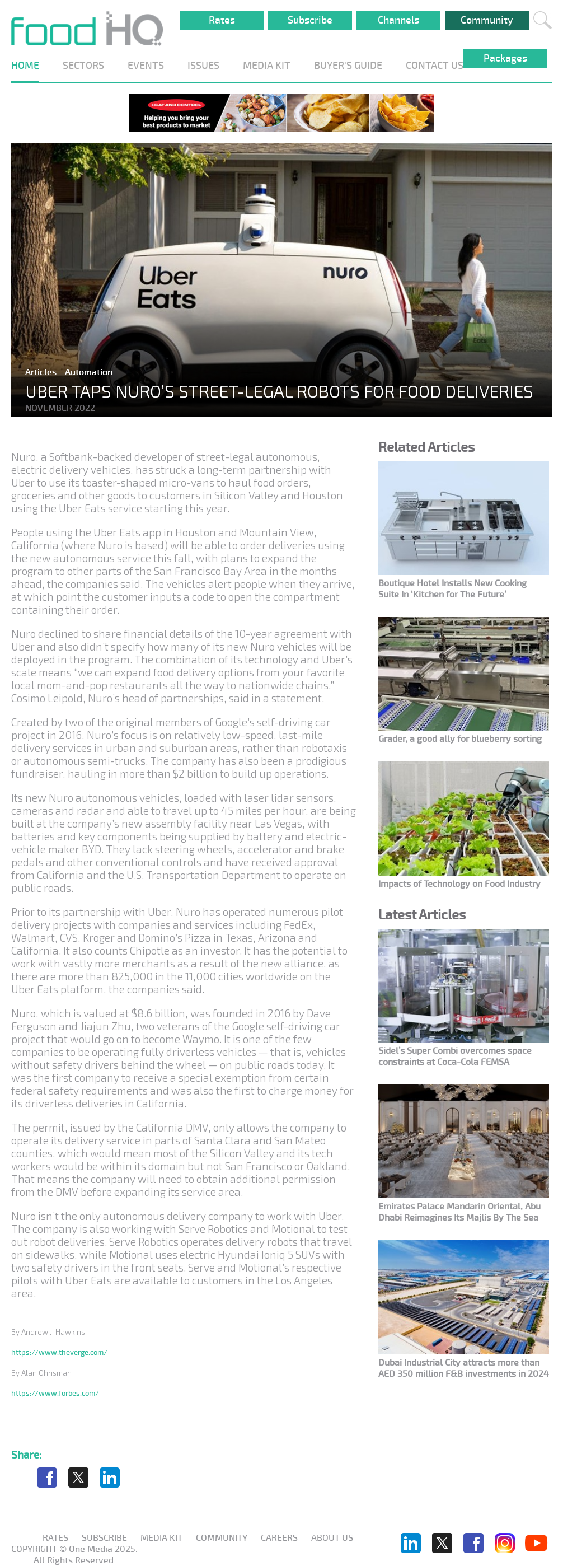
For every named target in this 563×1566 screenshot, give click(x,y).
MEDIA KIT (266, 65)
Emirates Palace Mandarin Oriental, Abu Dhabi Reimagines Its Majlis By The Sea (459, 1212)
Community (487, 20)
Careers (279, 1538)
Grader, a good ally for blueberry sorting (460, 739)
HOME (25, 65)
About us (332, 1538)
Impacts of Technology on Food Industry (459, 884)
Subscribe (310, 20)
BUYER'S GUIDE (348, 65)
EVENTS (146, 65)
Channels (398, 20)
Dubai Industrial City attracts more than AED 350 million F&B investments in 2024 (463, 1368)
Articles (42, 372)
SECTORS (83, 65)
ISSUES (203, 65)
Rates (222, 20)
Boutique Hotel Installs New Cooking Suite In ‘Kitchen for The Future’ (452, 589)
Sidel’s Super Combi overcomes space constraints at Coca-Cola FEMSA (455, 1056)
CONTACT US (434, 65)
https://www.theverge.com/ (59, 1352)
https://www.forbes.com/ (55, 1393)
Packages (505, 58)
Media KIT (161, 1538)
